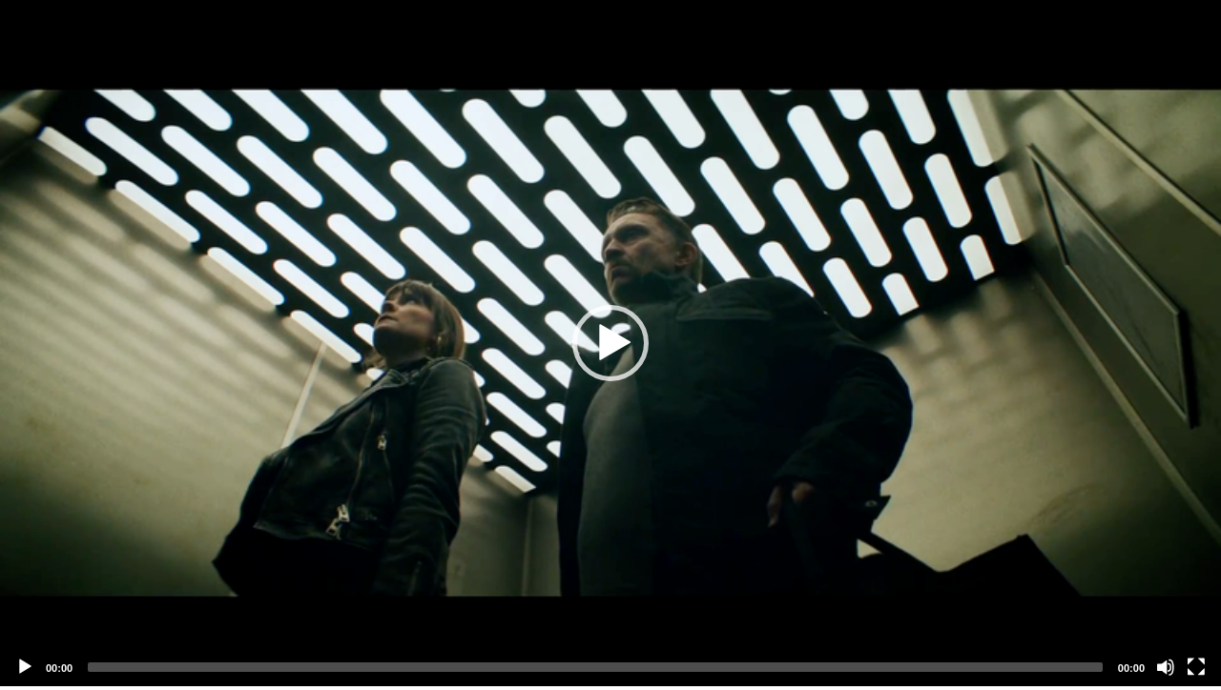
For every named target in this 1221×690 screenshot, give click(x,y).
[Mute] (1165, 667)
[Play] (24, 667)
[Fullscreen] (1196, 667)
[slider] (595, 667)
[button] (610, 343)
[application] (610, 343)
